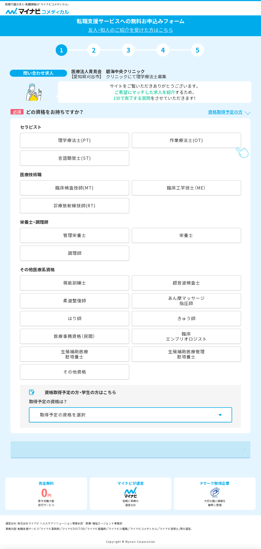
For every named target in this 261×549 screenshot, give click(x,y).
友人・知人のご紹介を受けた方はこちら (130, 29)
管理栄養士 (74, 235)
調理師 (75, 253)
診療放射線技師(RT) (74, 205)
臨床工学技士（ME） (186, 187)
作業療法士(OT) (186, 140)
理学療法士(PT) (74, 140)
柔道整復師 (74, 300)
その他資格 (74, 371)
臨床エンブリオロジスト (186, 336)
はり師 (75, 318)
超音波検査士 (186, 282)
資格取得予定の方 (225, 112)
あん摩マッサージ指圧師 (186, 300)
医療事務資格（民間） (74, 336)
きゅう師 (186, 318)
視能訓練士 (74, 282)
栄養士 (186, 235)
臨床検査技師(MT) (74, 187)
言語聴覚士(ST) (74, 158)
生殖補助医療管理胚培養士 (186, 354)
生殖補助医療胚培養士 (74, 354)
